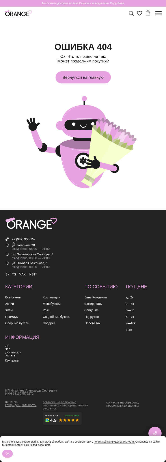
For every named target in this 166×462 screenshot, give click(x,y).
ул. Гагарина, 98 (23, 245)
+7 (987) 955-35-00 (23, 241)
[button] (131, 13)
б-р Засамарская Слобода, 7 (32, 254)
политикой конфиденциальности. (114, 441)
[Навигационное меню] (158, 13)
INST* (32, 274)
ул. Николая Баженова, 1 (30, 263)
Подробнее (117, 3)
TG (14, 274)
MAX (22, 274)
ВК (7, 274)
